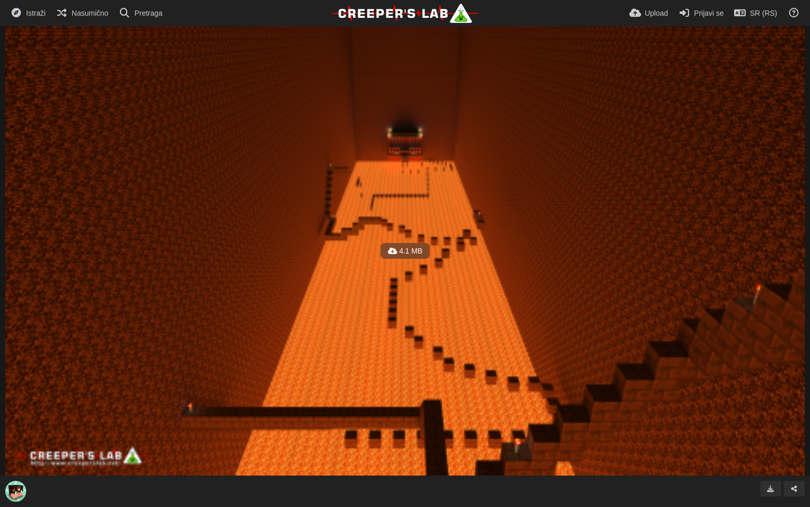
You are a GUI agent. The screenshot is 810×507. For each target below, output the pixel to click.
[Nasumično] (82, 13)
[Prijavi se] (701, 13)
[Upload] (648, 13)
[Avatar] (15, 491)
